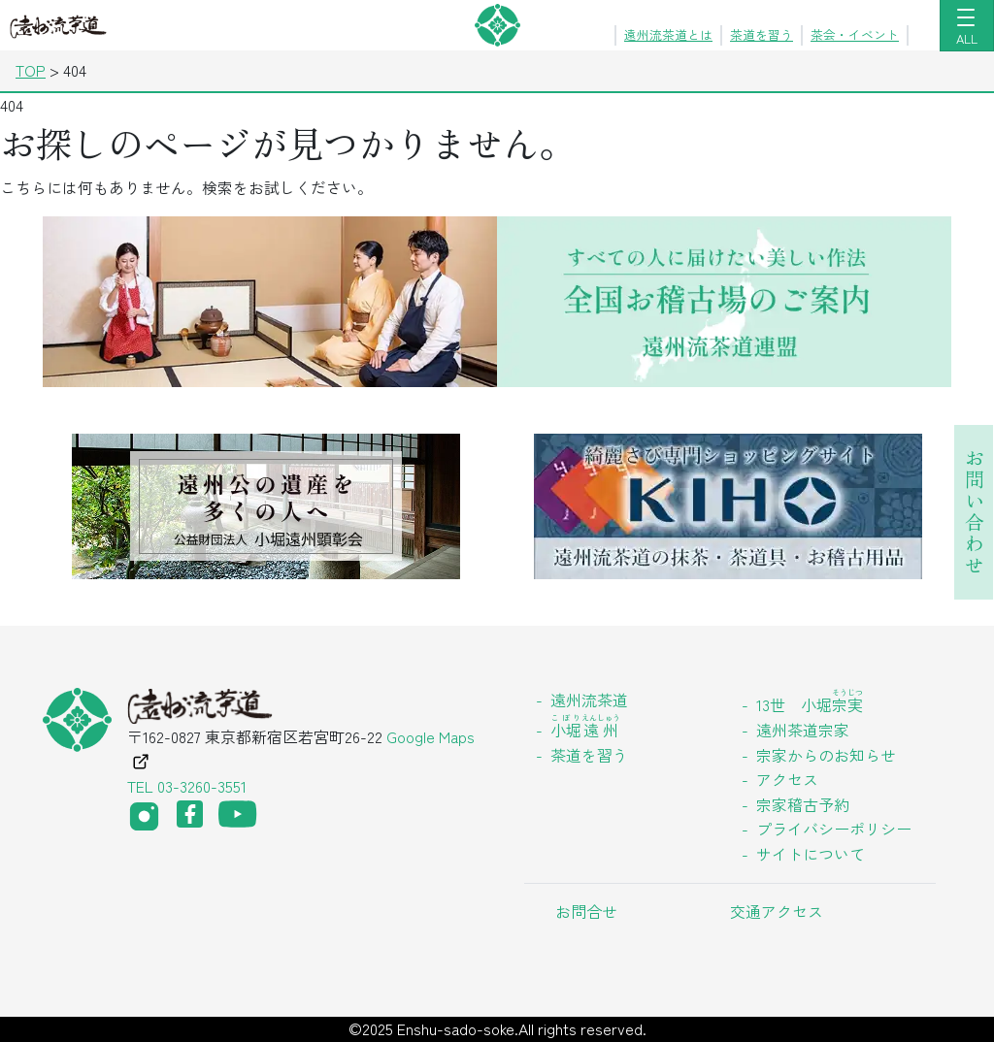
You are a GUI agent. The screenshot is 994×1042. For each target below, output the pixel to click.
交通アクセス (776, 911)
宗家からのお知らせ (826, 754)
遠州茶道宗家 (802, 729)
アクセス (787, 779)
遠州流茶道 (589, 699)
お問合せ (586, 911)
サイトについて (810, 853)
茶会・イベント (855, 34)
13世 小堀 (809, 704)
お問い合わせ (974, 512)
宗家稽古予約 (802, 804)
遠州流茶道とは (668, 34)
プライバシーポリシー (833, 828)
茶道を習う (761, 34)
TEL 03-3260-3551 (187, 786)
